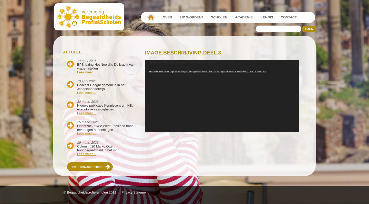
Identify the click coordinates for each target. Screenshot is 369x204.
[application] (222, 96)
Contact (289, 17)
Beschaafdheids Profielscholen (91, 16)
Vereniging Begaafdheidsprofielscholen (151, 17)
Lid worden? (191, 17)
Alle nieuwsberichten (87, 167)
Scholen (219, 17)
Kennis (266, 17)
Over (167, 17)
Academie (244, 17)
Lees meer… (86, 72)
